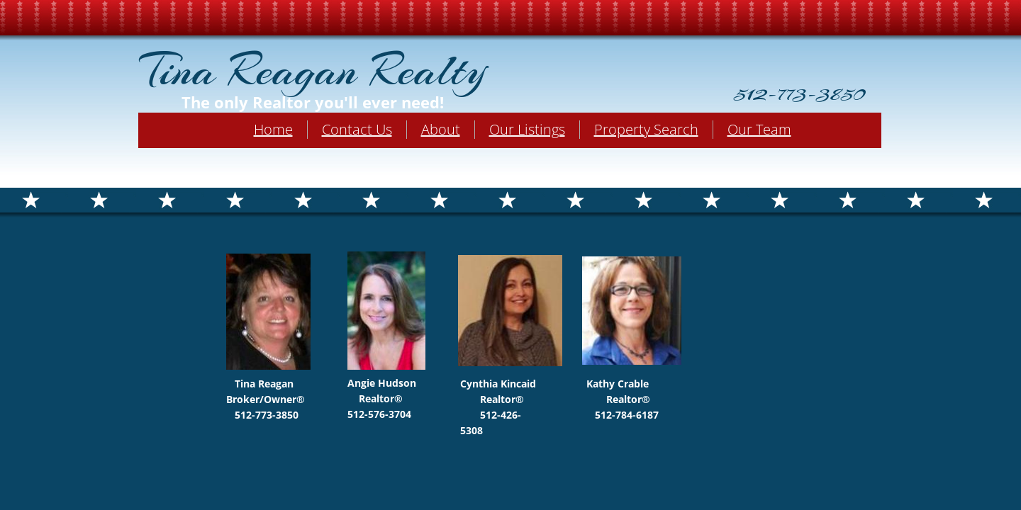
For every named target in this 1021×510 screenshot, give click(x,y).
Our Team (759, 129)
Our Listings (527, 129)
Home (273, 129)
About (440, 129)
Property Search (646, 129)
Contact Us (357, 129)
